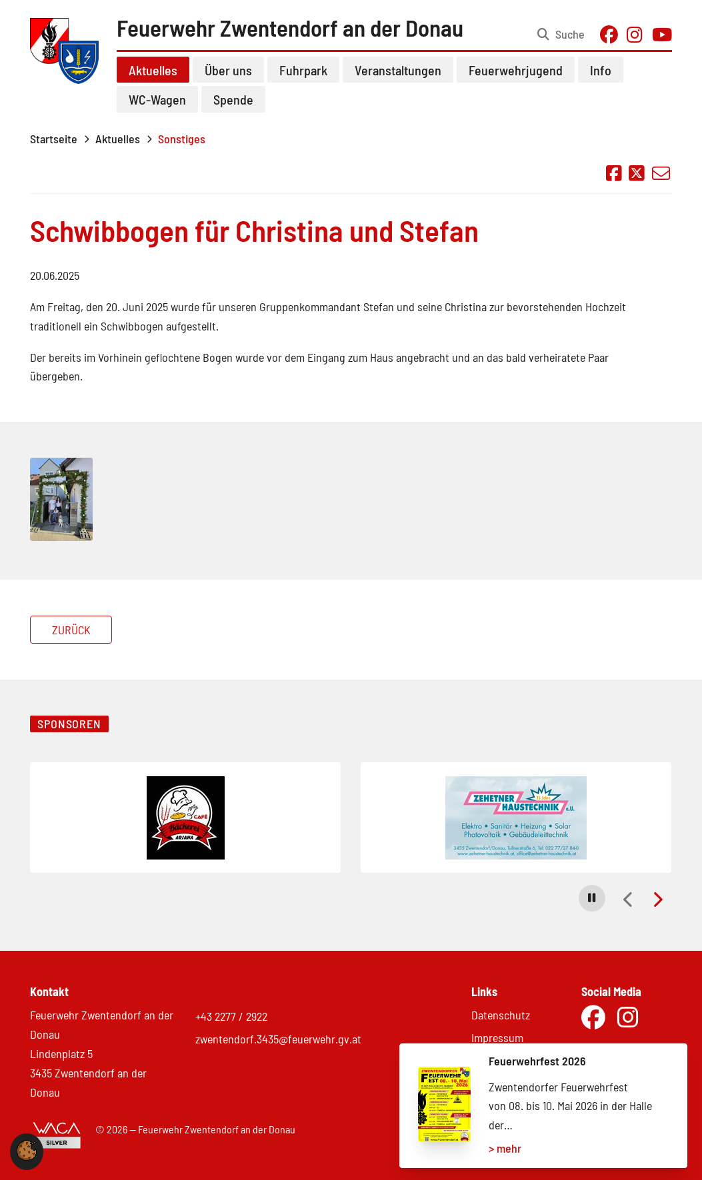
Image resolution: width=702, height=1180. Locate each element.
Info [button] (600, 70)
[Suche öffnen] (561, 35)
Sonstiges (181, 138)
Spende (233, 99)
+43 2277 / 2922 (231, 1016)
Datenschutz (500, 1014)
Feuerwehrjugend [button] (516, 70)
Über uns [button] (228, 70)
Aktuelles (117, 138)
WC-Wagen (157, 99)
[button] (592, 898)
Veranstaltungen (398, 70)
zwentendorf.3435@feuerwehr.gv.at (278, 1038)
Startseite (53, 138)
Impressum (497, 1037)
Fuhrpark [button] (303, 70)
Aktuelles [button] (153, 70)
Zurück (71, 629)
